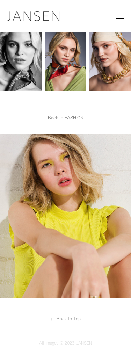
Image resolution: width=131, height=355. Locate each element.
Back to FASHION (65, 118)
